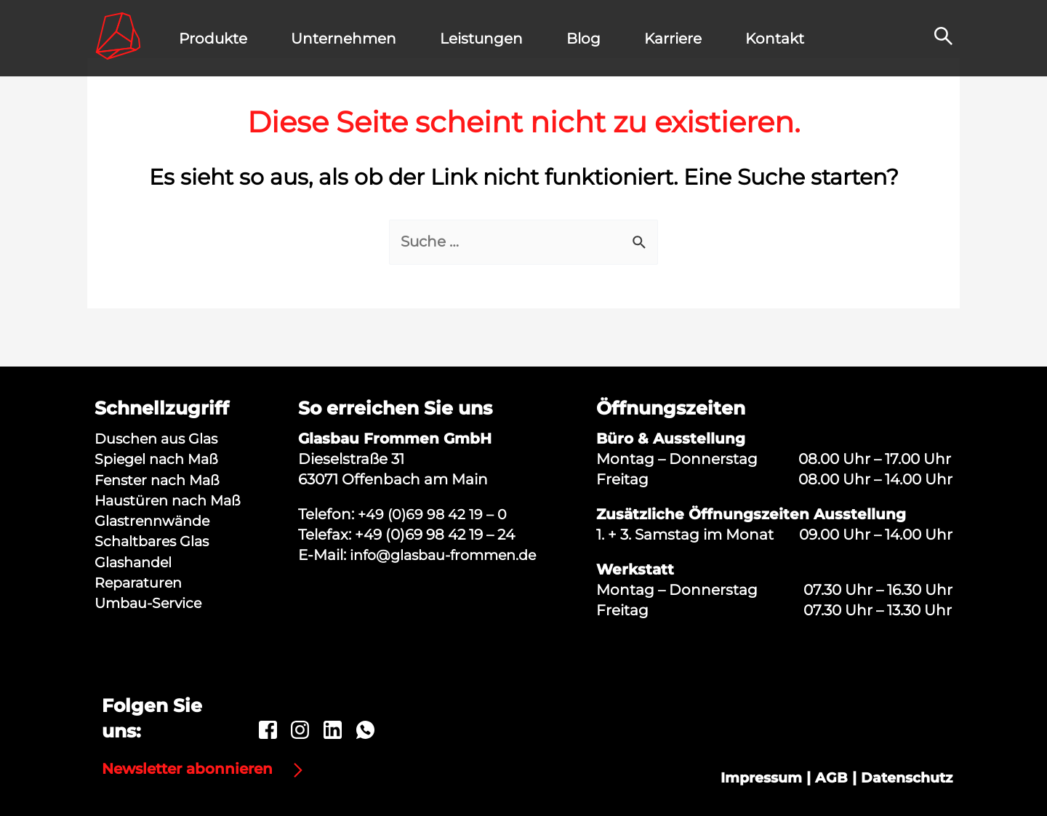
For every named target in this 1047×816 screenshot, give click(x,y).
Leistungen (481, 38)
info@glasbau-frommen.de (449, 555)
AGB (824, 779)
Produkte (213, 38)
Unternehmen (343, 38)
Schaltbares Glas (154, 540)
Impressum (751, 779)
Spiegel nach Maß (160, 459)
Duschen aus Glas (159, 438)
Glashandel (136, 560)
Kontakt (774, 38)
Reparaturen (140, 581)
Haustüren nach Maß (171, 499)
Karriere (673, 38)
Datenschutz (903, 779)
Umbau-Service (151, 601)
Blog (583, 38)
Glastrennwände (156, 520)
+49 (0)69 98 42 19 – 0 (434, 514)
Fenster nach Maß (161, 479)
